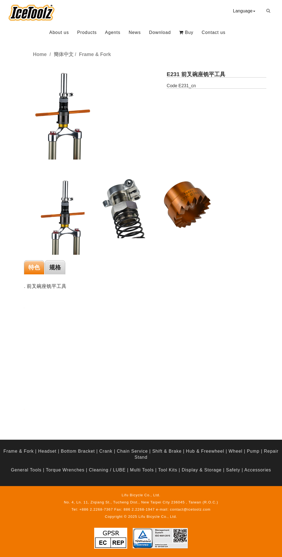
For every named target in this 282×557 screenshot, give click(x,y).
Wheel (235, 451)
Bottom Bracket (78, 451)
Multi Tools (142, 470)
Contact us (213, 32)
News (135, 32)
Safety (233, 470)
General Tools (26, 470)
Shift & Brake (166, 451)
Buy (186, 32)
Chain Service (132, 451)
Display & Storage (202, 470)
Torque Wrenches (65, 470)
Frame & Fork (19, 451)
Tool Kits (167, 470)
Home (40, 54)
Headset (47, 451)
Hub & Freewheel (205, 451)
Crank (106, 451)
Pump (253, 451)
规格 (55, 267)
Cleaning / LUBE (107, 470)
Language (244, 11)
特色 (34, 267)
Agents (112, 32)
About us (59, 32)
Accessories (257, 470)
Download (160, 32)
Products (87, 32)
